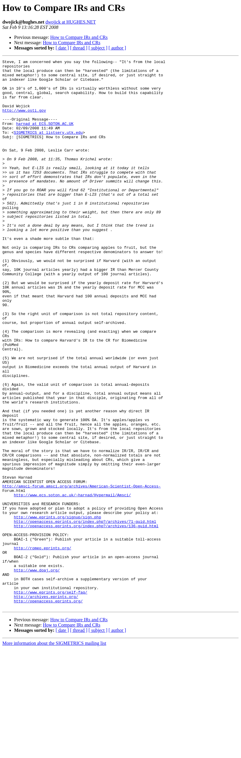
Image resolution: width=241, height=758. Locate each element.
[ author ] (117, 47)
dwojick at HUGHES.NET (70, 21)
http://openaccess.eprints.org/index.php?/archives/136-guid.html (86, 619)
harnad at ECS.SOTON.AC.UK (45, 136)
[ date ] (62, 47)
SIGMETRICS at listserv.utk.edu (48, 147)
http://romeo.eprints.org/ (42, 646)
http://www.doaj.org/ (37, 672)
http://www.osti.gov (24, 120)
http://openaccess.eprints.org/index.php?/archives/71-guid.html (85, 614)
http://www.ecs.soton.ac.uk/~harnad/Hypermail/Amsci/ (72, 582)
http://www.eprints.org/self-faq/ (50, 699)
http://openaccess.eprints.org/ (48, 709)
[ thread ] (78, 47)
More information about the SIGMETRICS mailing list (54, 752)
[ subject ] (98, 47)
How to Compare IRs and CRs (79, 37)
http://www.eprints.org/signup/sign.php (57, 609)
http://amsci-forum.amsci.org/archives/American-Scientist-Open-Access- (81, 571)
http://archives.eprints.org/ (46, 704)
